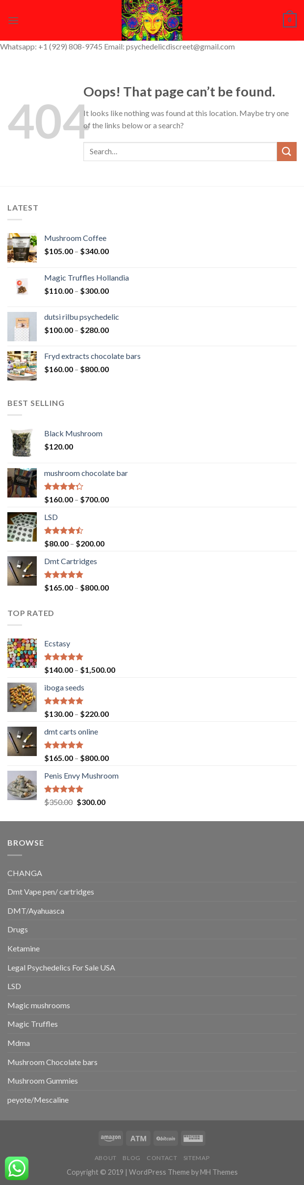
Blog (131, 1157)
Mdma (18, 1042)
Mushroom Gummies (42, 1080)
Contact (162, 1157)
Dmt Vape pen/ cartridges (50, 891)
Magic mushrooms (38, 1005)
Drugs (17, 929)
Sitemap (196, 1157)
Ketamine (23, 948)
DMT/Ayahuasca (35, 910)
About (106, 1157)
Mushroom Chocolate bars (52, 1061)
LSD (14, 986)
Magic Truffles (32, 1023)
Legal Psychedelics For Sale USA (61, 967)
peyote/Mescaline (38, 1099)
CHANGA (24, 872)
